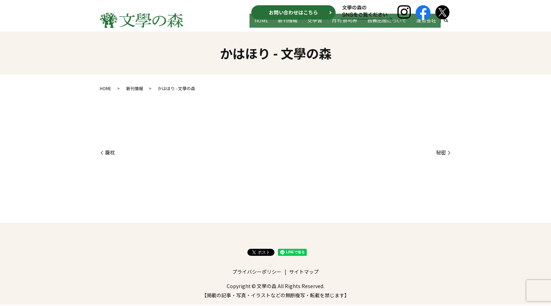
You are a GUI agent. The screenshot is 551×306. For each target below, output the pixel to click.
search (446, 27)
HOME (282, 27)
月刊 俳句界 (354, 27)
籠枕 (110, 154)
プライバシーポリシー (256, 273)
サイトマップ (304, 273)
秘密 (441, 154)
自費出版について (392, 27)
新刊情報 (305, 27)
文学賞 (327, 27)
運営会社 (428, 27)
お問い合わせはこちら (293, 12)
